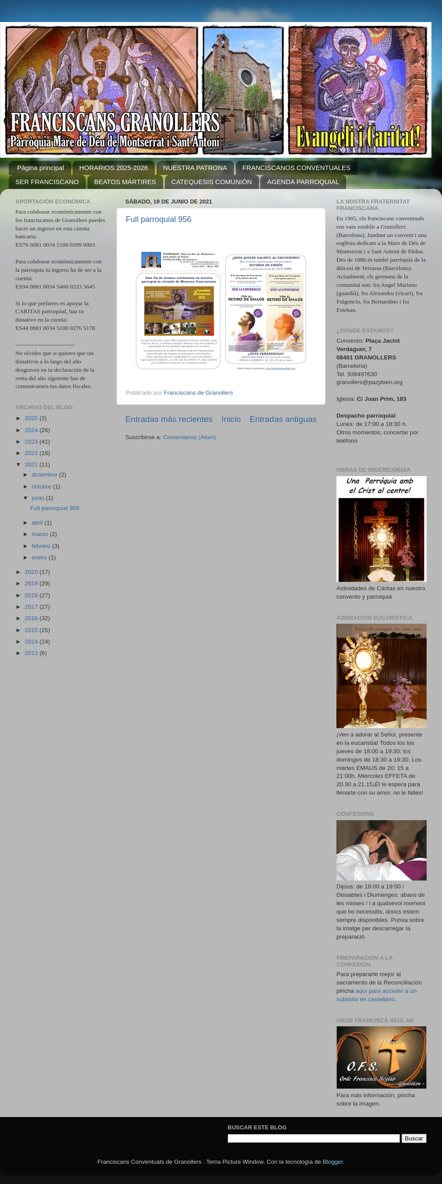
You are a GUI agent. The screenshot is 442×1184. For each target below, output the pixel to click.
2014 (32, 641)
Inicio (231, 419)
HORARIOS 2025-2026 (113, 167)
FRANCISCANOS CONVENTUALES (296, 167)
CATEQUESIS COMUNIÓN (212, 181)
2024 (32, 430)
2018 (32, 595)
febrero (42, 546)
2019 (32, 583)
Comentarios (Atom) (189, 437)
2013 (32, 653)
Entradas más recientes (168, 419)
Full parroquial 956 (158, 219)
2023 (32, 441)
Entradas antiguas (283, 419)
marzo (41, 534)
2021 (32, 464)
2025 (32, 418)
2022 (32, 453)
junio (39, 498)
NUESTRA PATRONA (195, 167)
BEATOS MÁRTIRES (125, 181)
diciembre (45, 474)
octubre (42, 486)
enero (40, 557)
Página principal (40, 167)
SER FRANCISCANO (47, 181)
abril (38, 522)
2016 (32, 618)
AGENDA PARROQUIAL (303, 181)
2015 (32, 630)
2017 (32, 606)
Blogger (333, 1161)
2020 (32, 572)
